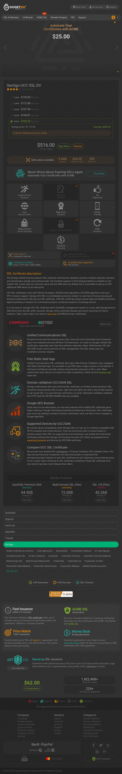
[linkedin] (104, 751)
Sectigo (9, 544)
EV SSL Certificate (37, 556)
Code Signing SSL (45, 551)
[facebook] (93, 745)
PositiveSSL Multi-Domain (45, 566)
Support (82, 17)
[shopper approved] (108, 745)
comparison (62, 451)
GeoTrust (10, 525)
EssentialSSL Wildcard (81, 551)
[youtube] (97, 751)
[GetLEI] (18, 660)
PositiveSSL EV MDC (94, 561)
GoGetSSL (10, 513)
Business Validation (92, 721)
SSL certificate (35, 617)
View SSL (27, 500)
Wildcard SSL (89, 727)
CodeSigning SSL (91, 733)
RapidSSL (10, 531)
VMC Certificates (90, 736)
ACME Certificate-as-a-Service (19, 551)
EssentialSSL (62, 551)
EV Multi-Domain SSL (15, 556)
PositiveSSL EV (74, 561)
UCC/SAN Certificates (93, 730)
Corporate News (24, 727)
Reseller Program (59, 17)
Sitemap (21, 736)
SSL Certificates (11, 17)
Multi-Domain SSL (14, 561)
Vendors (59, 715)
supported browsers (36, 440)
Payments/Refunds (26, 724)
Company (23, 715)
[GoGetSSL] (15, 7)
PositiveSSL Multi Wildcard (18, 566)
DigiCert (9, 519)
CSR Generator (38, 582)
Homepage (22, 718)
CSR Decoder (62, 582)
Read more (105, 324)
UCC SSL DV (11, 571)
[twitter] (101, 745)
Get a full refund (71, 643)
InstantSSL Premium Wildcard (97, 556)
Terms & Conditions (26, 730)
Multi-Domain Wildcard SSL (38, 561)
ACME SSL (42, 16)
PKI (72, 17)
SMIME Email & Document (94, 566)
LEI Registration (32, 688)
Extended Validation (92, 724)
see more (52, 314)
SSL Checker (84, 582)
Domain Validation (91, 718)
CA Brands (28, 17)
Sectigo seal (105, 372)
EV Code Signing (102, 551)
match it (37, 640)
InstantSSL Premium (71, 556)
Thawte (9, 538)
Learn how (91, 666)
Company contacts (25, 733)
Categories (89, 715)
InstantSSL (53, 556)
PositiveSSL (59, 561)
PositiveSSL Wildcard (69, 566)
